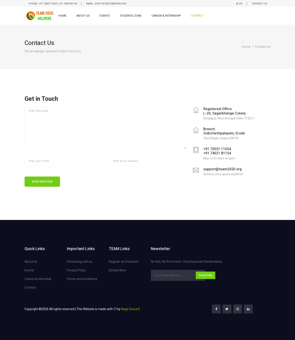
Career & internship (38, 279)
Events (105, 16)
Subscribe (205, 275)
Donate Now (117, 270)
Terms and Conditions (82, 279)
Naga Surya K (130, 309)
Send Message (42, 181)
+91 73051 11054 (217, 149)
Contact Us (259, 3)
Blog (239, 3)
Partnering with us (79, 261)
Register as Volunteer (124, 261)
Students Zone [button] (131, 16)
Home (62, 16)
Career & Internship (166, 16)
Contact (197, 16)
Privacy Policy (76, 270)
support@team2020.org (222, 169)
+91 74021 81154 (217, 153)
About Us (83, 16)
